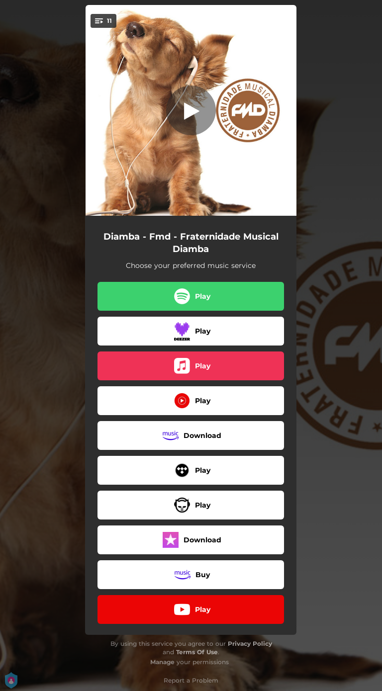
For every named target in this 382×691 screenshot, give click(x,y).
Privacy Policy (250, 643)
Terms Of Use (197, 652)
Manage (162, 662)
